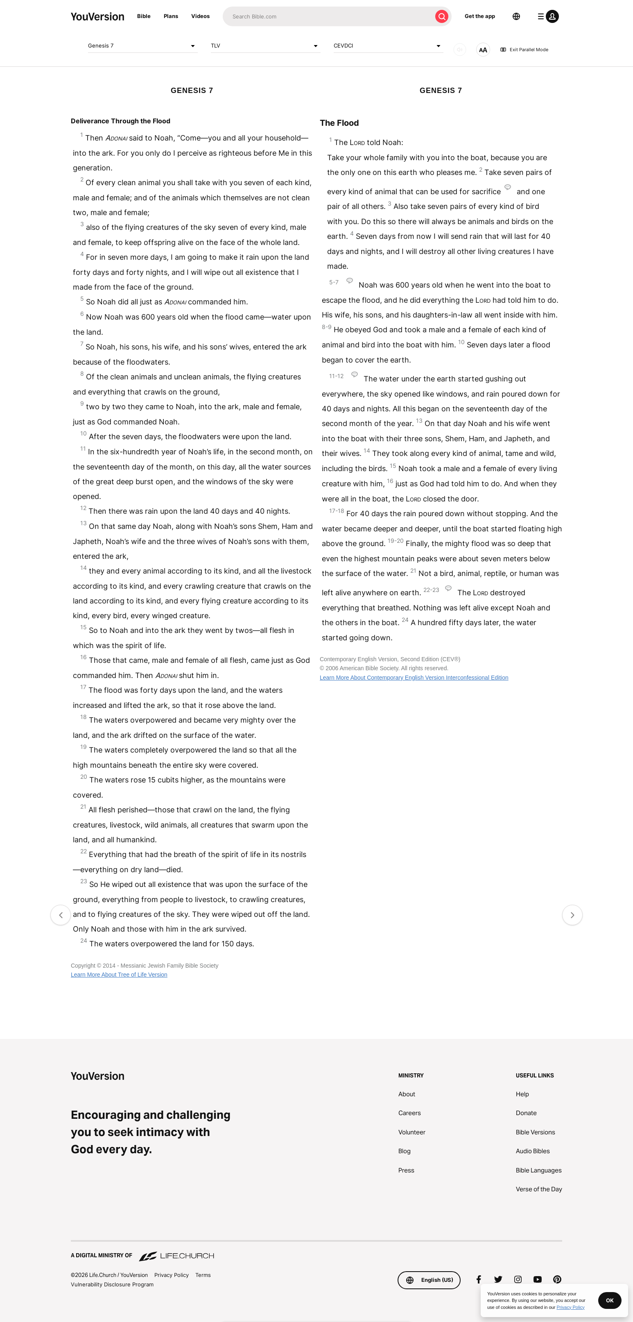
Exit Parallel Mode (524, 49)
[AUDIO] (459, 49)
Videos (200, 16)
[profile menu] (546, 16)
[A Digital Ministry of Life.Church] (316, 1251)
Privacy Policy (171, 1275)
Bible (144, 16)
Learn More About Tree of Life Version (119, 974)
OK (610, 1300)
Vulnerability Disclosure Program (112, 1284)
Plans (171, 16)
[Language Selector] (516, 16)
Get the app (480, 16)
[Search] (327, 16)
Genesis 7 (143, 46)
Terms (203, 1275)
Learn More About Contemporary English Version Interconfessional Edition (414, 677)
